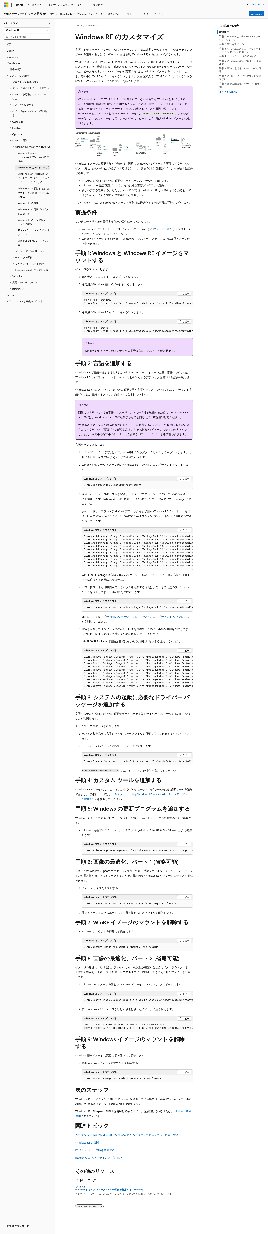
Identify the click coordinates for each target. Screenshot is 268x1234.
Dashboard (256, 13)
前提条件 (224, 32)
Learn (79, 25)
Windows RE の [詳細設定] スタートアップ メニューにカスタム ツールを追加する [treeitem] (34, 178)
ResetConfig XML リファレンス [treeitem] (31, 269)
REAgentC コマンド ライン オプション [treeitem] (33, 232)
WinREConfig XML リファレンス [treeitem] (33, 243)
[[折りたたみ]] (49, 23)
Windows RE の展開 (87, 1142)
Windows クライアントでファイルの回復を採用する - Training (109, 1189)
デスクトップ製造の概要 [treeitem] (25, 81)
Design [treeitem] (10, 50)
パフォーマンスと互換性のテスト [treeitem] (25, 301)
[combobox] (27, 30)
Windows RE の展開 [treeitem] (28, 203)
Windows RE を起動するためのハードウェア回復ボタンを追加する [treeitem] (34, 192)
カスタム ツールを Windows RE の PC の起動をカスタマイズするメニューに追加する (127, 1135)
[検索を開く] (247, 5)
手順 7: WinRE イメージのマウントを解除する (240, 77)
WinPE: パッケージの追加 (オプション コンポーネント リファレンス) (148, 616)
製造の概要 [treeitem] (16, 69)
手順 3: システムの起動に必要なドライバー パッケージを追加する (240, 50)
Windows (90, 25)
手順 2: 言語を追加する (231, 44)
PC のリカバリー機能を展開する (95, 1150)
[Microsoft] (6, 4)
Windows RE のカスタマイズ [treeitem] (33, 167)
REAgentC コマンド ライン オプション (98, 1157)
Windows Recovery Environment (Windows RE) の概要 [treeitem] (33, 157)
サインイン (258, 4)
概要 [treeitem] (9, 44)
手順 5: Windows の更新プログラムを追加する (240, 62)
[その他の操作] (190, 25)
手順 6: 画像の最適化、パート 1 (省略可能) (240, 70)
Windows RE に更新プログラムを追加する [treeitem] (34, 211)
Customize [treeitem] (12, 56)
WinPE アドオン (162, 229)
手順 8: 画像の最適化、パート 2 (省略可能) (240, 85)
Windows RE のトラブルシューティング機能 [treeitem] (34, 222)
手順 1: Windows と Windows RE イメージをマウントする (240, 38)
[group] (137, 301)
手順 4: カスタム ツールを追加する (238, 56)
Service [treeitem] (10, 295)
